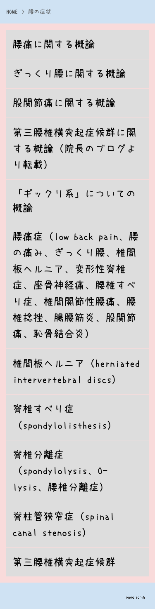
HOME (12, 11)
